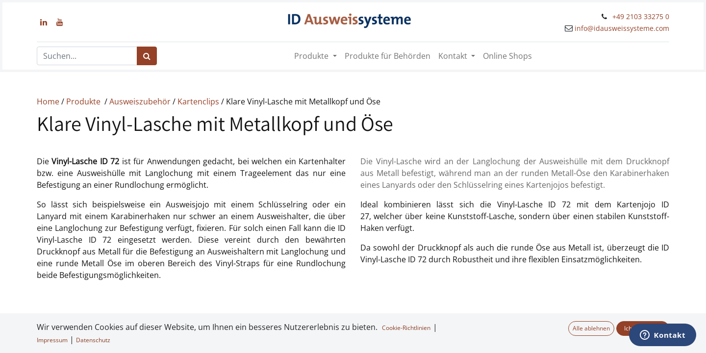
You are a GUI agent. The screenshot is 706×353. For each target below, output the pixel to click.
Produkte (84, 101)
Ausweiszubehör (141, 101)
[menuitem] (387, 56)
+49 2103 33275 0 (640, 16)
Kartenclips (199, 101)
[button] (24, 337)
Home (49, 101)
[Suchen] (147, 56)
